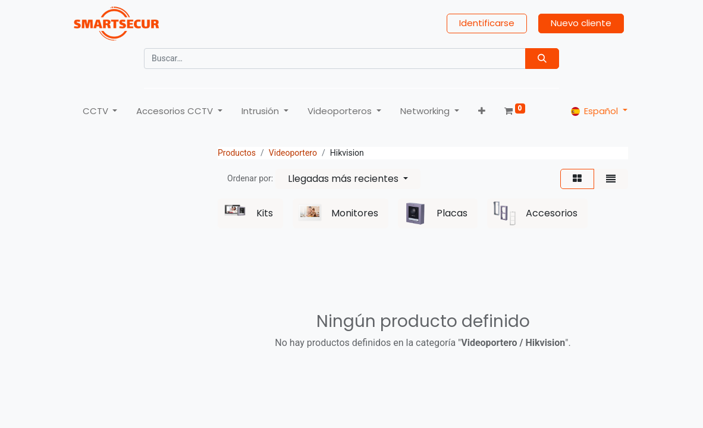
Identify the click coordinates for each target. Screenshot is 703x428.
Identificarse (486, 24)
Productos (237, 154)
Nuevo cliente (581, 24)
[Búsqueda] (542, 59)
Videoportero (293, 154)
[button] (481, 112)
